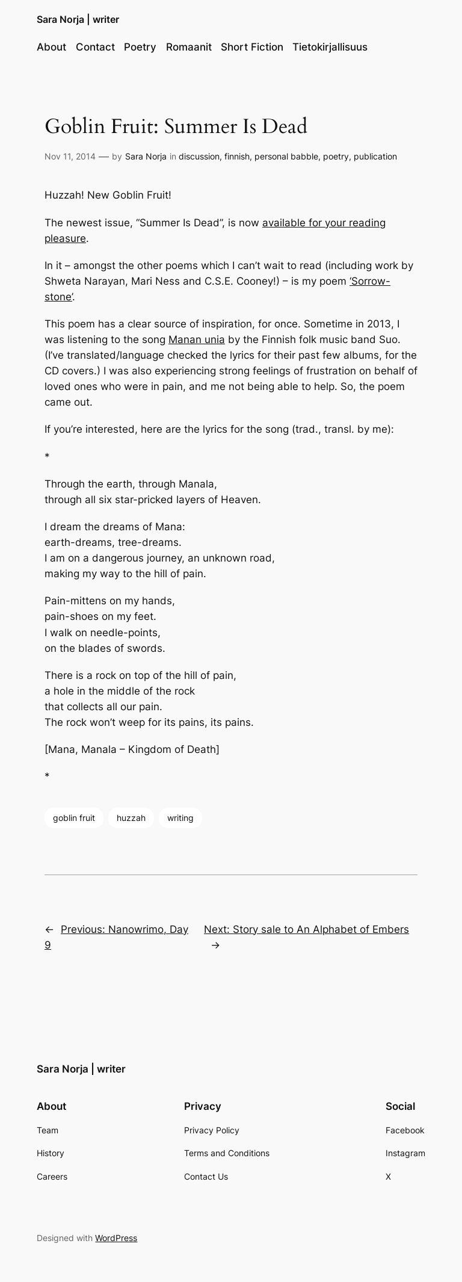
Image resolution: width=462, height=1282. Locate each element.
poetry (336, 156)
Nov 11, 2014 (70, 156)
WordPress (116, 1238)
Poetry (140, 47)
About (51, 47)
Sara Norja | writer (78, 19)
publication (375, 156)
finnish (237, 156)
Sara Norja (146, 156)
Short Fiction (252, 47)
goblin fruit (74, 818)
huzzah (131, 818)
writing (180, 818)
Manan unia (196, 339)
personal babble (286, 156)
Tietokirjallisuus (330, 47)
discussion (199, 156)
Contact (95, 47)
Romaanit (189, 47)
